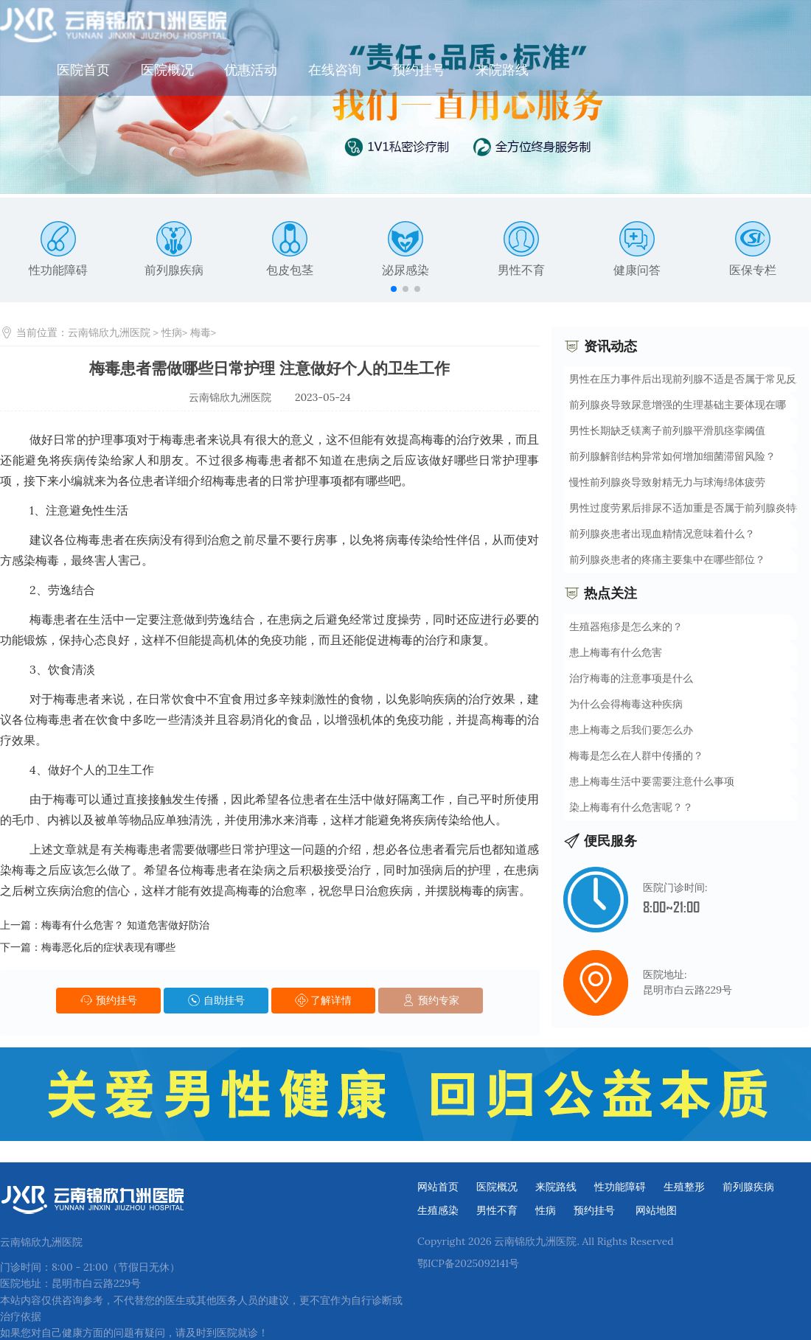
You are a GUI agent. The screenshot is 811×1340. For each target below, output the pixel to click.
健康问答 (637, 248)
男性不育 (521, 248)
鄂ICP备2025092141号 (468, 1257)
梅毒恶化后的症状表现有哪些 (108, 946)
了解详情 (323, 999)
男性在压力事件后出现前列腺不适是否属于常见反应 (688, 378)
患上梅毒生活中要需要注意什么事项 (651, 780)
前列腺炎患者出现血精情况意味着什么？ (662, 533)
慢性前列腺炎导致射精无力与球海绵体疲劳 (667, 481)
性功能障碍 (58, 248)
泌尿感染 (405, 248)
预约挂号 (550, 25)
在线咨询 (467, 25)
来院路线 (634, 25)
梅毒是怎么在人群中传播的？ (636, 754)
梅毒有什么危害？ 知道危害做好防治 (125, 924)
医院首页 (216, 25)
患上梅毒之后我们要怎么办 (631, 729)
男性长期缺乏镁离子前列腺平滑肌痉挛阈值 (667, 429)
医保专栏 (752, 248)
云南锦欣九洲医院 (109, 331)
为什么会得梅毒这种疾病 (626, 703)
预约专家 (430, 999)
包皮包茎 (289, 248)
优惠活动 (383, 25)
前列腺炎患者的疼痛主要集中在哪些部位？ (667, 558)
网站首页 (438, 1181)
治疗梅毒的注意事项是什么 (631, 677)
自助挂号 (216, 999)
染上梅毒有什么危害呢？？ (631, 806)
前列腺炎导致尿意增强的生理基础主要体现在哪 (677, 404)
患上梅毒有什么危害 (615, 651)
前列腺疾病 (174, 248)
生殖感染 (438, 1204)
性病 (171, 331)
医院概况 (299, 25)
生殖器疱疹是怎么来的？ (626, 625)
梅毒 (200, 331)
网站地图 (656, 1204)
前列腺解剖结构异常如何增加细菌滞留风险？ (672, 455)
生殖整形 (684, 1181)
